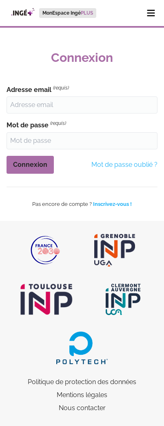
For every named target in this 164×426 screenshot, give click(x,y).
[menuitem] (51, 13)
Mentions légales (82, 395)
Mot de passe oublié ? (124, 164)
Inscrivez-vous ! (112, 204)
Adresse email (38, 89)
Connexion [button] (30, 164)
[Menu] (150, 13)
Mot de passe (36, 124)
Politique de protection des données (82, 382)
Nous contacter (82, 408)
